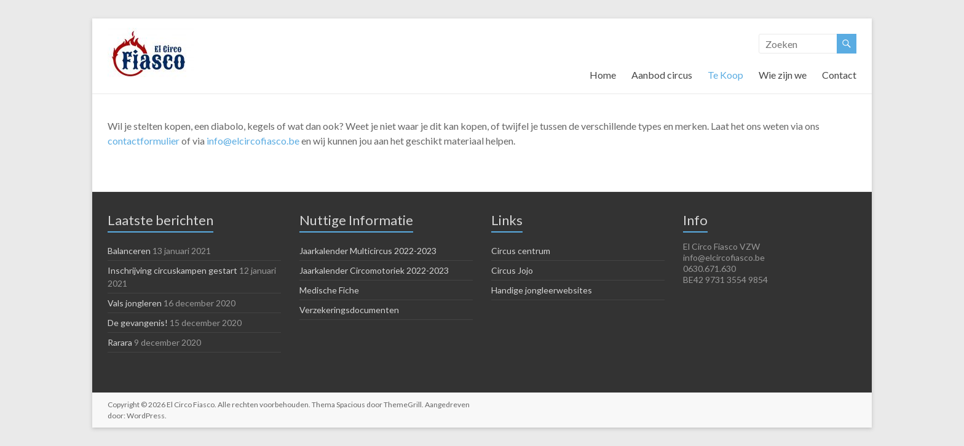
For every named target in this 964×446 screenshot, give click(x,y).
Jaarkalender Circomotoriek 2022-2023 (374, 270)
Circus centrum (520, 250)
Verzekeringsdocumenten (349, 310)
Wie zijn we (783, 75)
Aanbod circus (661, 75)
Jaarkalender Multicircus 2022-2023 (368, 250)
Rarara (120, 342)
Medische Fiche (329, 290)
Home (603, 75)
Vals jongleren (135, 303)
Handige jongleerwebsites (541, 290)
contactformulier (144, 140)
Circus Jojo (512, 270)
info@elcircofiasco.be (253, 140)
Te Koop (725, 75)
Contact (839, 75)
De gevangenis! (138, 322)
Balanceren (129, 250)
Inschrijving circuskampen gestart (172, 270)
